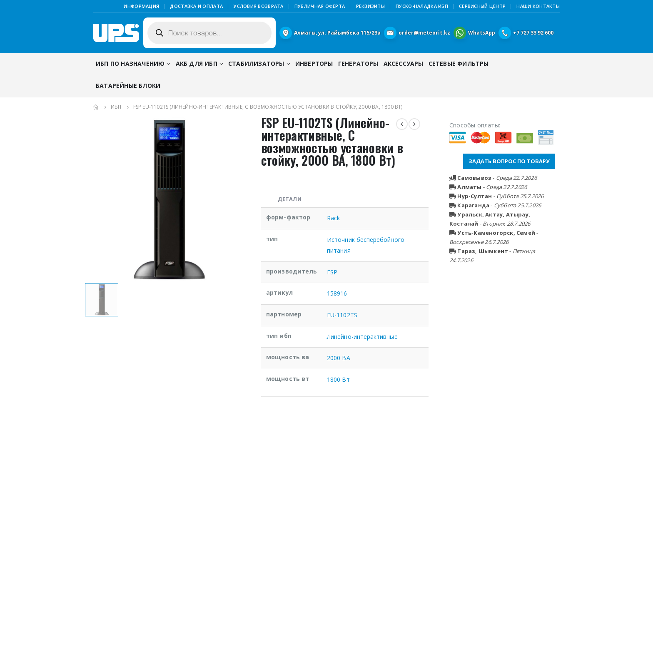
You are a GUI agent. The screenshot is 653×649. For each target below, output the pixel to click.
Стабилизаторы (256, 63)
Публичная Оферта (319, 6)
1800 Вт (338, 379)
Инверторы (314, 63)
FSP (332, 272)
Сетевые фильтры (459, 63)
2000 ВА (338, 358)
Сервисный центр (482, 6)
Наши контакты (538, 6)
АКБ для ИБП (196, 63)
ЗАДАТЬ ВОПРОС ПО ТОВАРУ (509, 161)
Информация (141, 6)
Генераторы (358, 63)
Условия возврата (258, 6)
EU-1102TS (342, 315)
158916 (337, 293)
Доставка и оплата (196, 6)
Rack (333, 218)
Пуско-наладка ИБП (422, 6)
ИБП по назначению (130, 63)
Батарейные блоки (128, 86)
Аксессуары (404, 63)
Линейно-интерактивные (362, 337)
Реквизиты (370, 6)
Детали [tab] (290, 199)
